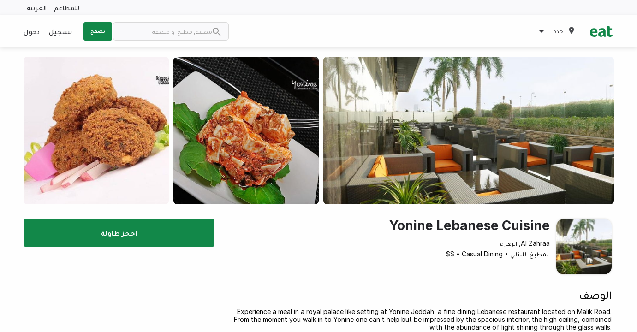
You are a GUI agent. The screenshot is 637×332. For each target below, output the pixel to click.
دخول (32, 31)
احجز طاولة (119, 232)
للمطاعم (66, 8)
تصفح (97, 31)
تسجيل (60, 31)
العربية (37, 8)
